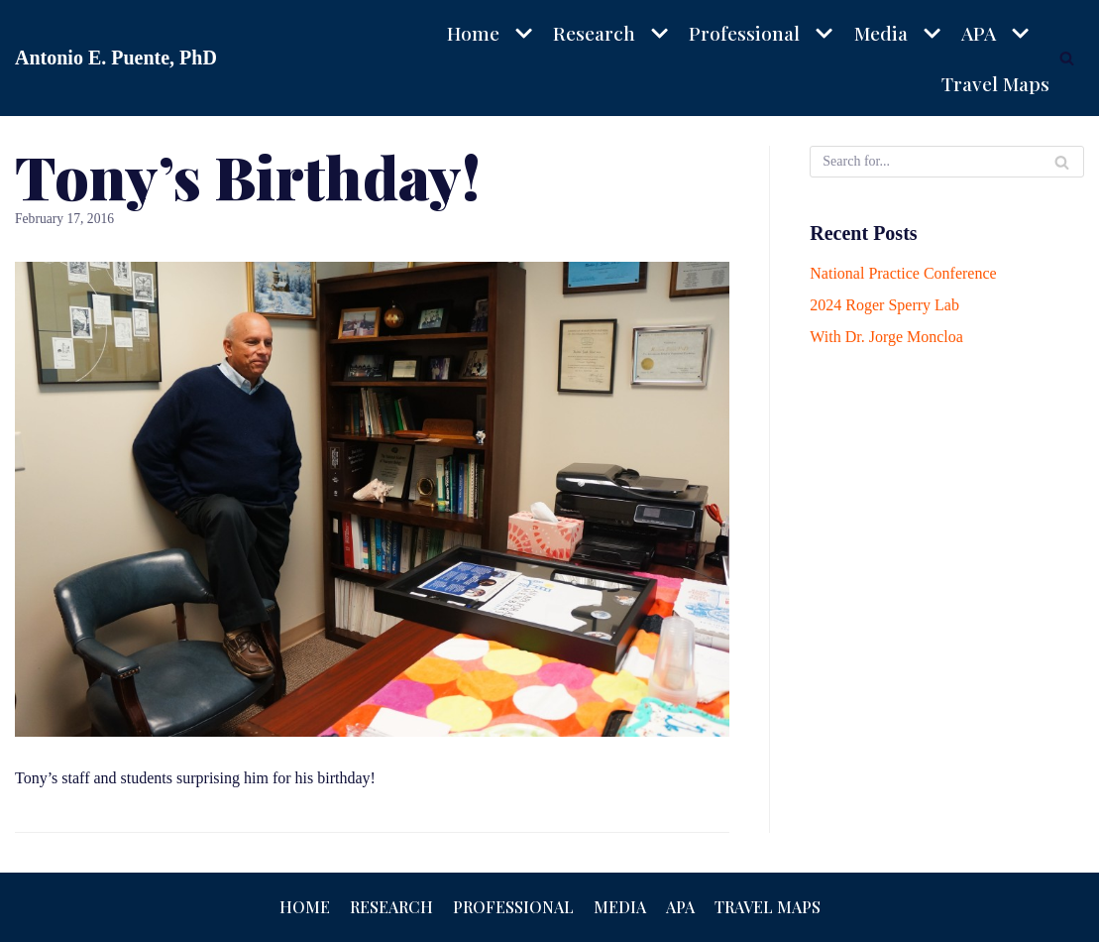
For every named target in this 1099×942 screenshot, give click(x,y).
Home (304, 906)
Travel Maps (995, 83)
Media (620, 906)
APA (680, 906)
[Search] (1066, 58)
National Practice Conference (903, 273)
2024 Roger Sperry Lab (884, 304)
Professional (513, 906)
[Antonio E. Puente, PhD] (116, 58)
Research (391, 906)
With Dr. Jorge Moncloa (886, 336)
